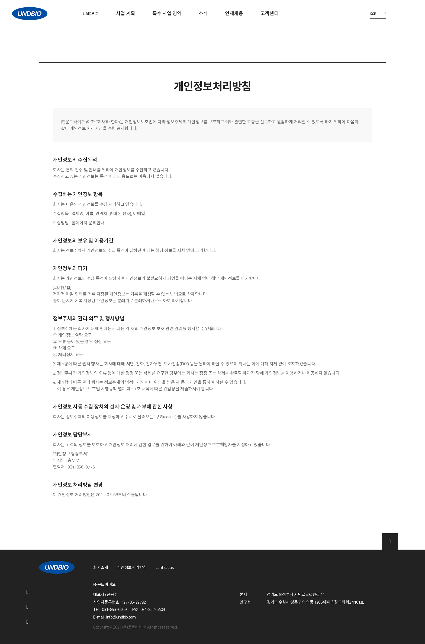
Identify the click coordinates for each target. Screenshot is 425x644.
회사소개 (100, 567)
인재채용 (234, 13)
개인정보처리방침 (131, 567)
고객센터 (269, 13)
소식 (203, 13)
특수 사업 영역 (166, 13)
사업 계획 (125, 13)
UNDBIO (91, 13)
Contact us (165, 567)
